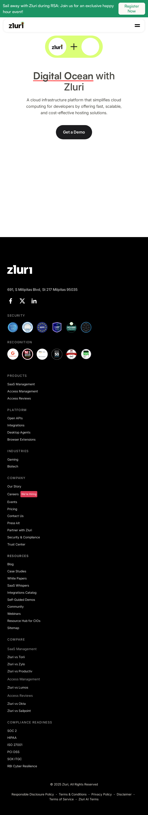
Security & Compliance (23, 537)
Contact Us (15, 516)
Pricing (12, 509)
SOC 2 (12, 731)
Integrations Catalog (21, 592)
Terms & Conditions (73, 794)
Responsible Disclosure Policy (33, 794)
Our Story (14, 486)
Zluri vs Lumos (17, 687)
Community (15, 606)
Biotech (12, 466)
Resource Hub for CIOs (23, 621)
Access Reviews (19, 398)
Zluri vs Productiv (19, 671)
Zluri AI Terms (89, 799)
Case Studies (16, 571)
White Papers (17, 578)
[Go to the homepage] (16, 25)
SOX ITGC (14, 759)
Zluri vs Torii (16, 657)
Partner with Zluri (19, 530)
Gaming (12, 459)
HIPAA (12, 737)
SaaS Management (21, 384)
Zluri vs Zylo (16, 664)
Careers (13, 494)
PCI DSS (13, 752)
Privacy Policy (101, 794)
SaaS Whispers (18, 585)
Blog (10, 564)
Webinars (14, 613)
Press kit (13, 523)
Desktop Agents (18, 432)
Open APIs (15, 418)
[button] (137, 25)
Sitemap (13, 628)
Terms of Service (61, 799)
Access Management (22, 391)
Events (12, 502)
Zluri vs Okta (16, 703)
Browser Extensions (21, 439)
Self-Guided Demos (21, 599)
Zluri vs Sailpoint (19, 711)
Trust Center (16, 544)
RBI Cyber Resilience (22, 766)
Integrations (15, 425)
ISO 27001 (14, 745)
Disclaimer (124, 794)
